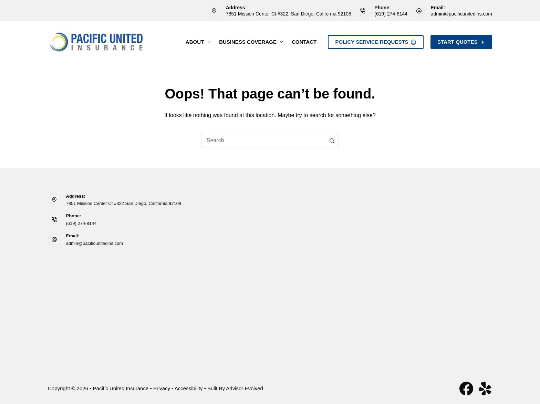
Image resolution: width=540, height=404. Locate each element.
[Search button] (332, 140)
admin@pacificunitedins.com (461, 14)
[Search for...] (263, 140)
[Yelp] (485, 388)
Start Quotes (461, 42)
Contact (304, 42)
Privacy (161, 388)
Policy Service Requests (375, 42)
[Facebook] (466, 388)
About (199, 42)
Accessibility (189, 388)
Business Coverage (252, 42)
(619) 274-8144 (390, 14)
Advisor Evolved (244, 388)
